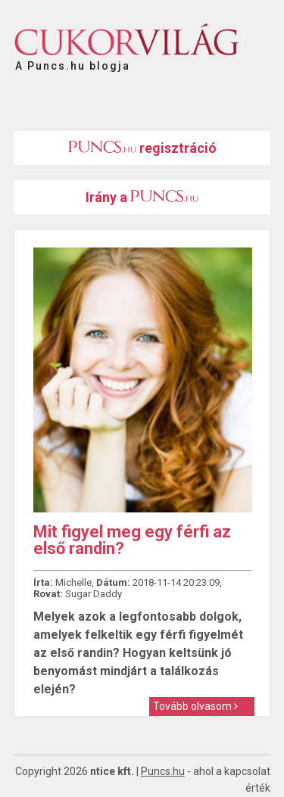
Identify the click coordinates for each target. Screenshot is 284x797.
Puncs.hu (163, 771)
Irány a (142, 197)
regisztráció (142, 148)
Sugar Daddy (93, 593)
